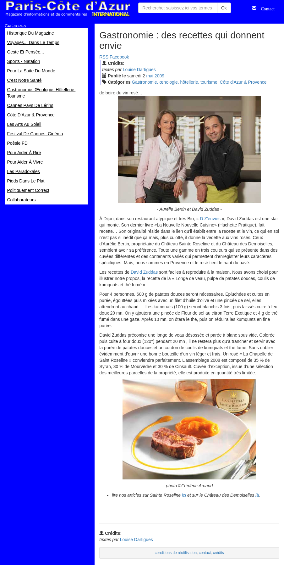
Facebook (119, 56)
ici (184, 495)
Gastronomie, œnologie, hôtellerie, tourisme (174, 82)
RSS (103, 56)
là (257, 495)
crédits (218, 553)
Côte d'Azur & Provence (243, 82)
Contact (265, 8)
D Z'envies (210, 218)
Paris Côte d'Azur (67, 8)
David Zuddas (144, 272)
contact (205, 553)
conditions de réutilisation (176, 553)
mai (149, 75)
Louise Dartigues (139, 69)
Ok (224, 7)
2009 (159, 75)
